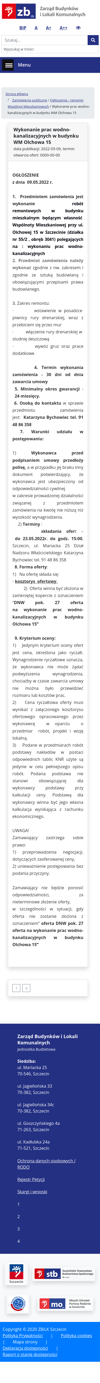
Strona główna (17, 93)
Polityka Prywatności (23, 1335)
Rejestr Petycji (31, 1179)
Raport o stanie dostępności (30, 1354)
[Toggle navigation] (92, 65)
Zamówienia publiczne (29, 100)
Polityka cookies (76, 1335)
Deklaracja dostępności (25, 1348)
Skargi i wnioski (32, 1192)
